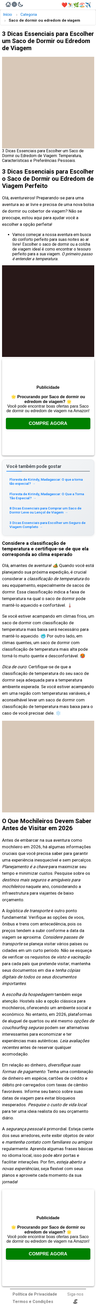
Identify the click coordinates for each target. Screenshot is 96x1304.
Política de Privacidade (35, 1294)
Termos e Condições (33, 1301)
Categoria (28, 14)
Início (7, 14)
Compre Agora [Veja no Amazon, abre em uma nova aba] (48, 423)
